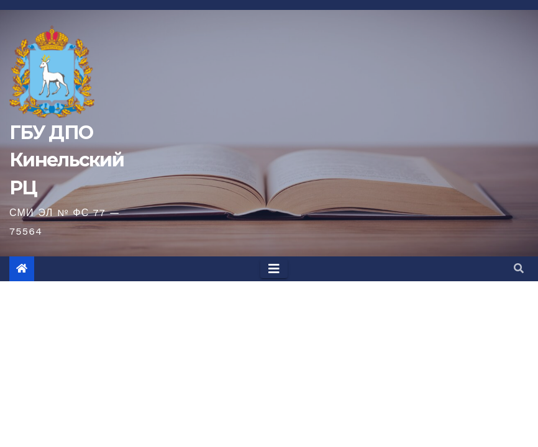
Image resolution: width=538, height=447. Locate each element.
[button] (519, 268)
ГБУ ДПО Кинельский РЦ (66, 160)
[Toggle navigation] (274, 269)
